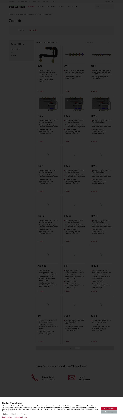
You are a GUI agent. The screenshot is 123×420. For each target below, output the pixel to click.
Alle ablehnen (109, 412)
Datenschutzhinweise (21, 417)
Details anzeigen (7, 417)
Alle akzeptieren (108, 408)
